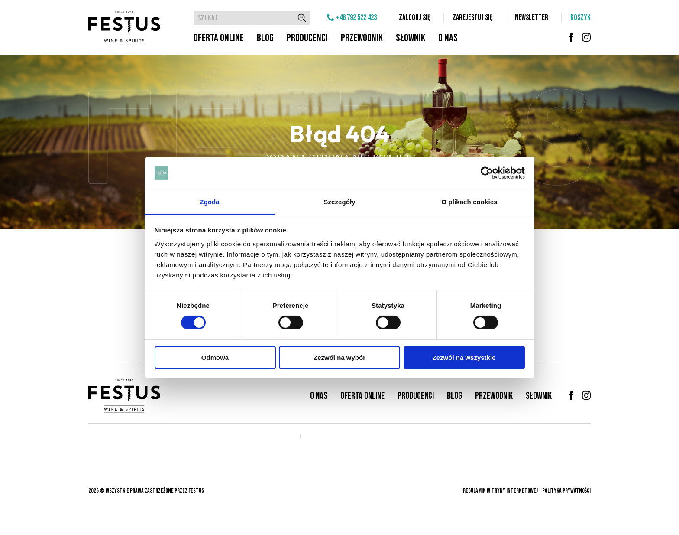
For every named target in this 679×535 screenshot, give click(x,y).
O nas (448, 38)
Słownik (410, 38)
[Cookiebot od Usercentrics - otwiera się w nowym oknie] (487, 172)
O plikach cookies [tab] (469, 202)
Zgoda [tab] (210, 202)
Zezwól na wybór (339, 357)
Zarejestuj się (473, 17)
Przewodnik (362, 38)
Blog (265, 38)
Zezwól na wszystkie (464, 357)
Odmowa (215, 357)
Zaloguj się (414, 17)
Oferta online (219, 38)
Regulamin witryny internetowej (500, 490)
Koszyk (580, 17)
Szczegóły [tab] (339, 202)
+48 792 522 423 (356, 17)
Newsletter (531, 17)
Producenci (307, 38)
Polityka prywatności (566, 490)
